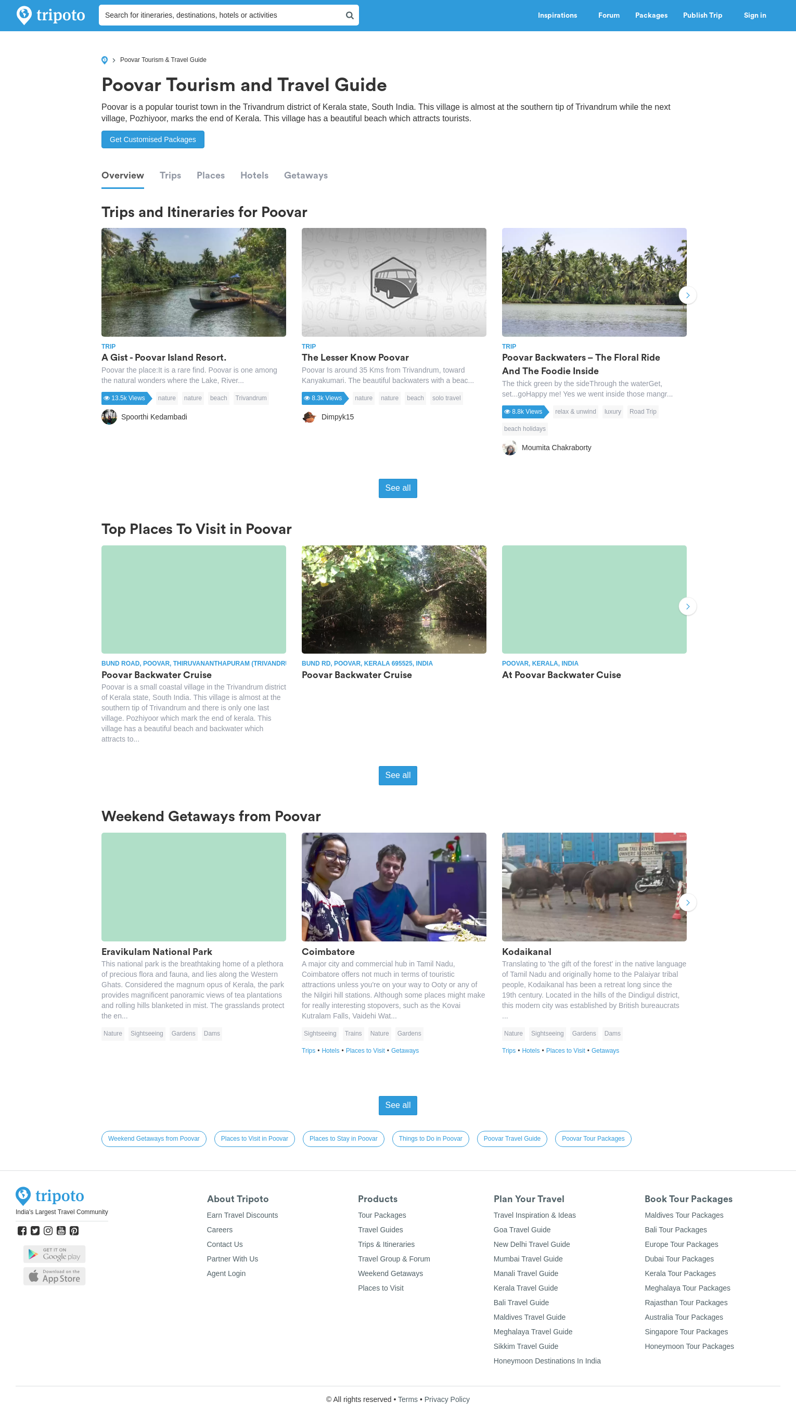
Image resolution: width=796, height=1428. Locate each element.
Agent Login (226, 1273)
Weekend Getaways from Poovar (154, 1138)
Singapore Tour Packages (686, 1332)
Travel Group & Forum (394, 1259)
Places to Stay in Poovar (344, 1138)
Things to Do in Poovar (431, 1138)
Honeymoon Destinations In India (547, 1361)
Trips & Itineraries (386, 1244)
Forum (609, 15)
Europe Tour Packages (681, 1244)
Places (211, 175)
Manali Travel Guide (526, 1273)
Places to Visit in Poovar (254, 1138)
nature (167, 398)
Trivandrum (251, 398)
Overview (122, 175)
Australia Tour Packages (684, 1317)
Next (688, 296)
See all (398, 487)
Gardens (184, 1033)
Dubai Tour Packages (679, 1259)
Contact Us (225, 1244)
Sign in (755, 15)
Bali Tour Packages (676, 1230)
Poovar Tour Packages (593, 1138)
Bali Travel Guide (521, 1302)
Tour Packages (382, 1215)
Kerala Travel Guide (526, 1288)
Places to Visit (368, 1050)
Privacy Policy (447, 1399)
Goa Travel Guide (522, 1230)
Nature (113, 1033)
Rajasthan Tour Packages (686, 1302)
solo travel (446, 398)
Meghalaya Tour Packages (687, 1288)
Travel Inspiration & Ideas (535, 1215)
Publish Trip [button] (705, 15)
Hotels (254, 175)
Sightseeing (147, 1033)
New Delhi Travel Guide (532, 1244)
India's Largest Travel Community (62, 1212)
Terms (408, 1399)
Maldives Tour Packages (684, 1215)
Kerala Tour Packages (680, 1273)
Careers (220, 1230)
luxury (613, 411)
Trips (170, 175)
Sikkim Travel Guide (526, 1346)
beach (218, 398)
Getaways (306, 175)
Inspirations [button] (560, 15)
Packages (651, 15)
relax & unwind (575, 411)
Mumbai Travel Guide (528, 1259)
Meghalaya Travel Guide (533, 1332)
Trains (353, 1033)
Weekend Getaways (390, 1273)
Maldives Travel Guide (530, 1317)
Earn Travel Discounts (242, 1215)
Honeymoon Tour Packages (689, 1346)
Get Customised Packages (153, 139)
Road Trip (643, 411)
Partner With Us (233, 1259)
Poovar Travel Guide (512, 1138)
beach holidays (525, 428)
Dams (212, 1033)
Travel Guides (380, 1230)
